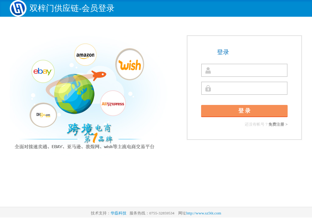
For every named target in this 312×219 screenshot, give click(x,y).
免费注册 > (278, 124)
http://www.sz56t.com (203, 213)
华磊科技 (118, 213)
